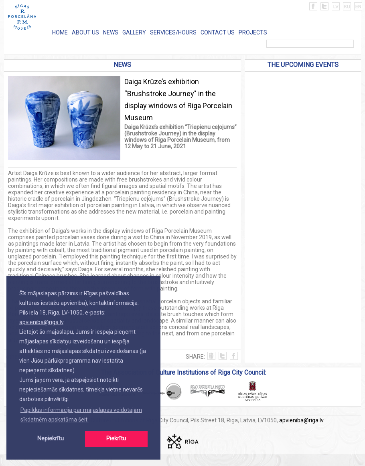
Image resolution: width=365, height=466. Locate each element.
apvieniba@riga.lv (41, 322)
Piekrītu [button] (116, 438)
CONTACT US (218, 32)
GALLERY (134, 32)
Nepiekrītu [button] (50, 438)
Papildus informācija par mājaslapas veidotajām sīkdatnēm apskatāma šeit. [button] (81, 415)
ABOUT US (85, 32)
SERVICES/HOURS (173, 32)
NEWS (110, 32)
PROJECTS (253, 32)
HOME (60, 32)
